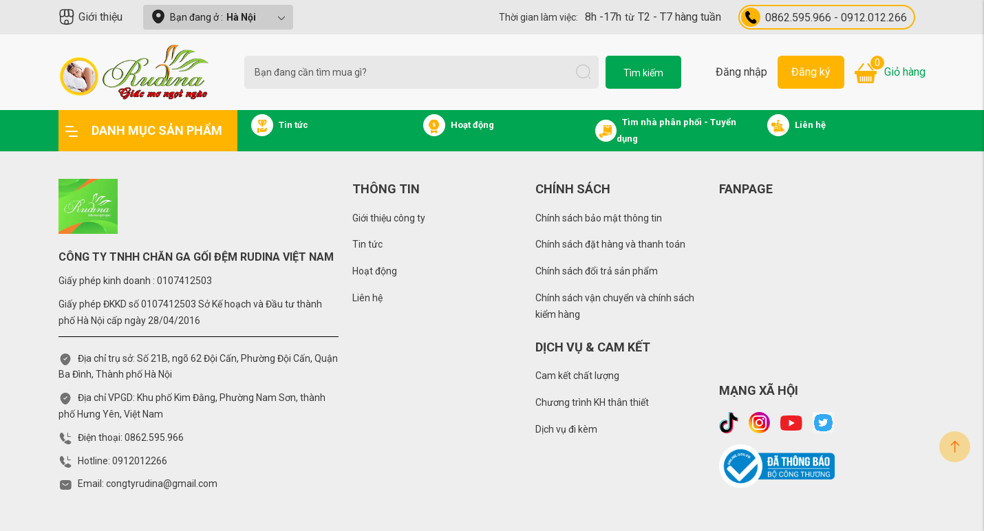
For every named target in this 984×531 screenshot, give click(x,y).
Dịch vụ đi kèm (566, 429)
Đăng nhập (741, 71)
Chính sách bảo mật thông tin (598, 218)
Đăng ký (811, 71)
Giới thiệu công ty (388, 218)
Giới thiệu (90, 17)
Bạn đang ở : (218, 17)
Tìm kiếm (643, 72)
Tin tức (367, 244)
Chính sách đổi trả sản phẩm (596, 271)
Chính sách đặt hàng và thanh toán (610, 244)
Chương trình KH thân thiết (592, 402)
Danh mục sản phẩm (143, 130)
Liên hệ (367, 297)
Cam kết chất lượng (577, 375)
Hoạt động (374, 271)
